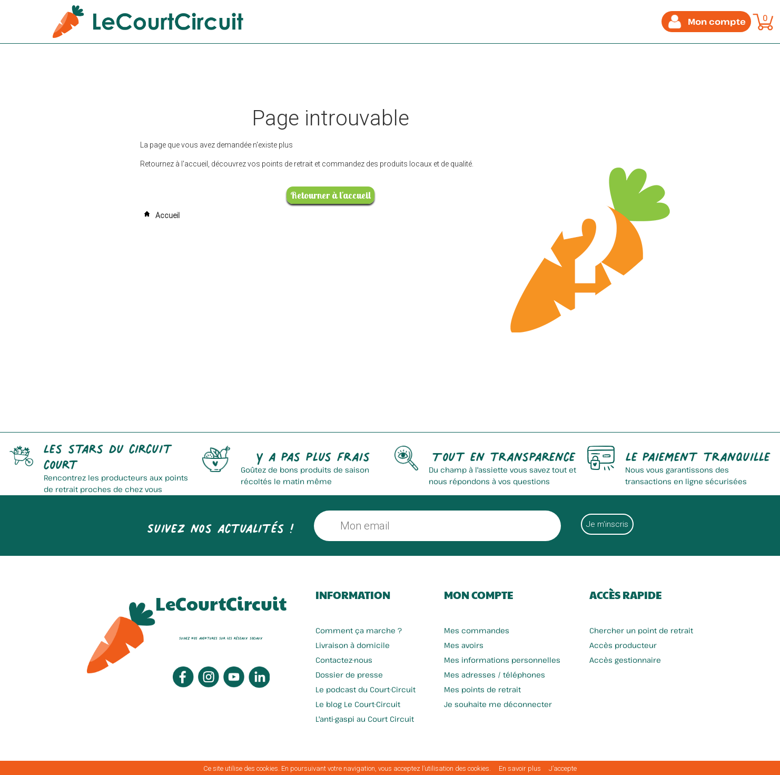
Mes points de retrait (482, 689)
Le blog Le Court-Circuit (357, 704)
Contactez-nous (343, 660)
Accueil (160, 215)
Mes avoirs (463, 645)
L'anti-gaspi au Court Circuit (364, 719)
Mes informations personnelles (502, 660)
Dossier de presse (349, 675)
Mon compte (478, 594)
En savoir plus (520, 768)
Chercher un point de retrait (641, 630)
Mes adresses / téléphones (494, 675)
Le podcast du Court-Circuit (365, 689)
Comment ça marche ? (358, 630)
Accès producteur (623, 645)
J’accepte (563, 768)
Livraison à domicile (352, 645)
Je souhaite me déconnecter (498, 704)
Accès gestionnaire (625, 660)
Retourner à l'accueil (330, 195)
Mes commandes (476, 630)
